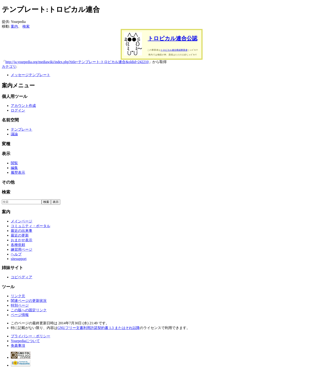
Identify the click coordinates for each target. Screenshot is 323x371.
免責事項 (18, 345)
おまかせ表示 (21, 240)
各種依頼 (18, 245)
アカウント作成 (23, 106)
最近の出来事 (21, 231)
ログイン (18, 110)
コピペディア (21, 277)
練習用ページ (21, 249)
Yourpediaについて (25, 341)
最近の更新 (20, 235)
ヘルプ (16, 254)
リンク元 (18, 296)
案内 (14, 26)
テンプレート (21, 129)
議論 (14, 134)
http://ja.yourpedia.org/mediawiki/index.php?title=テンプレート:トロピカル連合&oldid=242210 (77, 62)
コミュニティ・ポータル (30, 226)
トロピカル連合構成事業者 (174, 50)
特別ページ (20, 305)
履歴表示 (18, 172)
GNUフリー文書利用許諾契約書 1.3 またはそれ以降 (98, 328)
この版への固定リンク (29, 310)
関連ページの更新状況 (29, 301)
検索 (26, 26)
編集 (14, 168)
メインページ (21, 221)
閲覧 (14, 163)
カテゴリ (9, 66)
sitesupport (18, 259)
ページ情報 (20, 315)
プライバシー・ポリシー (30, 336)
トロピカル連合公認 (172, 38)
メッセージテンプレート (30, 75)
